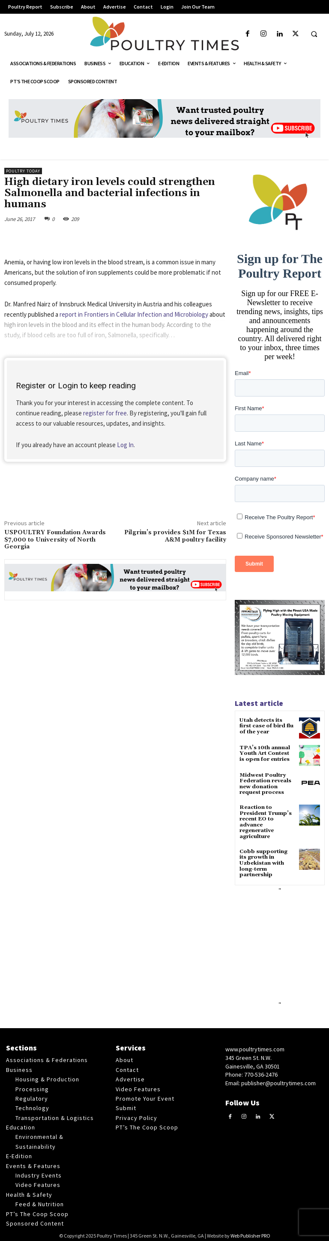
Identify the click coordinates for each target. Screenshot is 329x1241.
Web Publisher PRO (250, 1232)
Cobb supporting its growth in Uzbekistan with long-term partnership (266, 860)
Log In (125, 445)
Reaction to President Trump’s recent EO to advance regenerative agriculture (264, 820)
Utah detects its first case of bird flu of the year (266, 726)
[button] (314, 34)
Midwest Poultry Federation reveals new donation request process (264, 784)
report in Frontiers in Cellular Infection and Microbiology (134, 314)
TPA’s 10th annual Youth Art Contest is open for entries (267, 753)
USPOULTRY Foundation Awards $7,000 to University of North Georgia (55, 540)
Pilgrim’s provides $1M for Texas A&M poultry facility (175, 536)
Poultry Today (23, 171)
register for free (105, 413)
